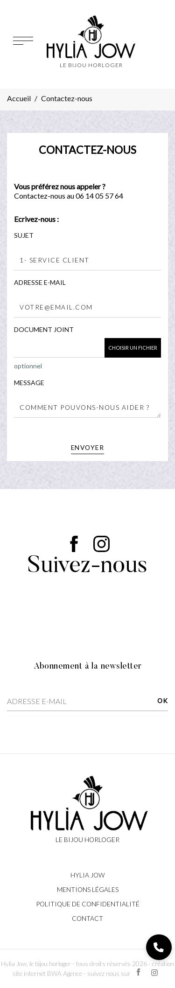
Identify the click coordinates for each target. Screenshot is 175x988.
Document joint (44, 329)
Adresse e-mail (40, 282)
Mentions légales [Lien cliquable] (88, 889)
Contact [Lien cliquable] (87, 918)
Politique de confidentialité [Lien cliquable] (88, 904)
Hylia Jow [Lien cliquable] (87, 875)
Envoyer (88, 447)
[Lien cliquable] (88, 808)
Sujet (24, 235)
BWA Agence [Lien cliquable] (64, 973)
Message (29, 383)
